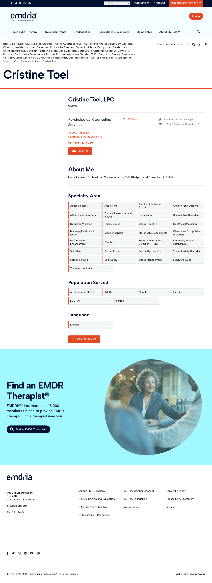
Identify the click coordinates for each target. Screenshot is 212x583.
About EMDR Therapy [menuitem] (92, 490)
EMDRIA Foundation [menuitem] (135, 498)
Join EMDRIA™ (142, 3)
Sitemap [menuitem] (170, 507)
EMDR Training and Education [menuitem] (97, 498)
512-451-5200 (15, 511)
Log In (196, 16)
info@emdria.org (17, 505)
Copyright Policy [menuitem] (176, 490)
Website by (190, 574)
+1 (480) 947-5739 (80, 142)
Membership (144, 31)
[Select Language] (117, 3)
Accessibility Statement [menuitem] (180, 498)
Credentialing (82, 31)
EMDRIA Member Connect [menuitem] (138, 490)
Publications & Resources (113, 31)
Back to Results (84, 339)
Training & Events (55, 31)
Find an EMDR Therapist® (186, 3)
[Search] (198, 31)
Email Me (80, 151)
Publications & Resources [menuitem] (94, 515)
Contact (159, 3)
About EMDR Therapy (24, 31)
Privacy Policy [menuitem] (131, 507)
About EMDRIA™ (169, 31)
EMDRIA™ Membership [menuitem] (93, 507)
